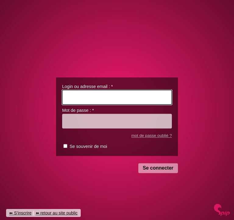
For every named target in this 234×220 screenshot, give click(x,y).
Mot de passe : (78, 110)
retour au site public (58, 213)
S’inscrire (23, 213)
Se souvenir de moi (88, 146)
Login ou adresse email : (87, 86)
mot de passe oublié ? (151, 135)
